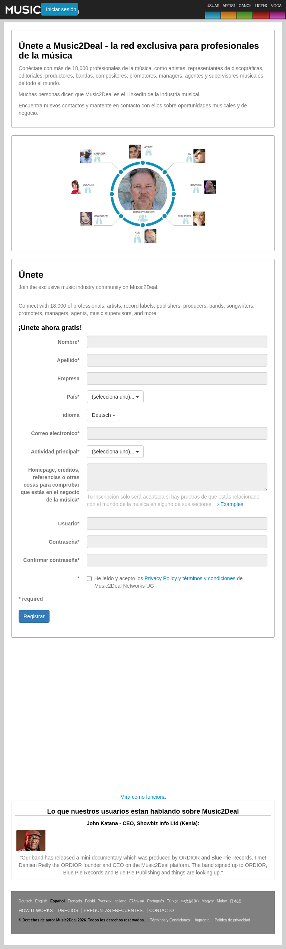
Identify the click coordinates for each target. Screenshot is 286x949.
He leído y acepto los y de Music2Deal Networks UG (164, 582)
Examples (230, 504)
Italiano (120, 901)
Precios (68, 910)
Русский (104, 901)
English (41, 901)
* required (31, 599)
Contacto (161, 910)
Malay (222, 901)
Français (75, 901)
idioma (71, 415)
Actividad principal (55, 452)
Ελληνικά (136, 901)
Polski (90, 901)
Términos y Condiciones (170, 920)
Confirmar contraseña (51, 560)
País (73, 397)
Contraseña (64, 542)
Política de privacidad (232, 920)
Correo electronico (55, 433)
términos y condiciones (208, 578)
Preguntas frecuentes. (113, 910)
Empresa (68, 378)
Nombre (68, 342)
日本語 (235, 901)
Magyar (207, 901)
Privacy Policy (160, 578)
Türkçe (173, 901)
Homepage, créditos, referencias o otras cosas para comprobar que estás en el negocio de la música (50, 485)
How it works (36, 910)
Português (155, 901)
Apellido (68, 360)
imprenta (202, 920)
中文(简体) (190, 901)
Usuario (69, 524)
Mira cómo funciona (143, 797)
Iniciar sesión (61, 9)
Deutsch (25, 901)
